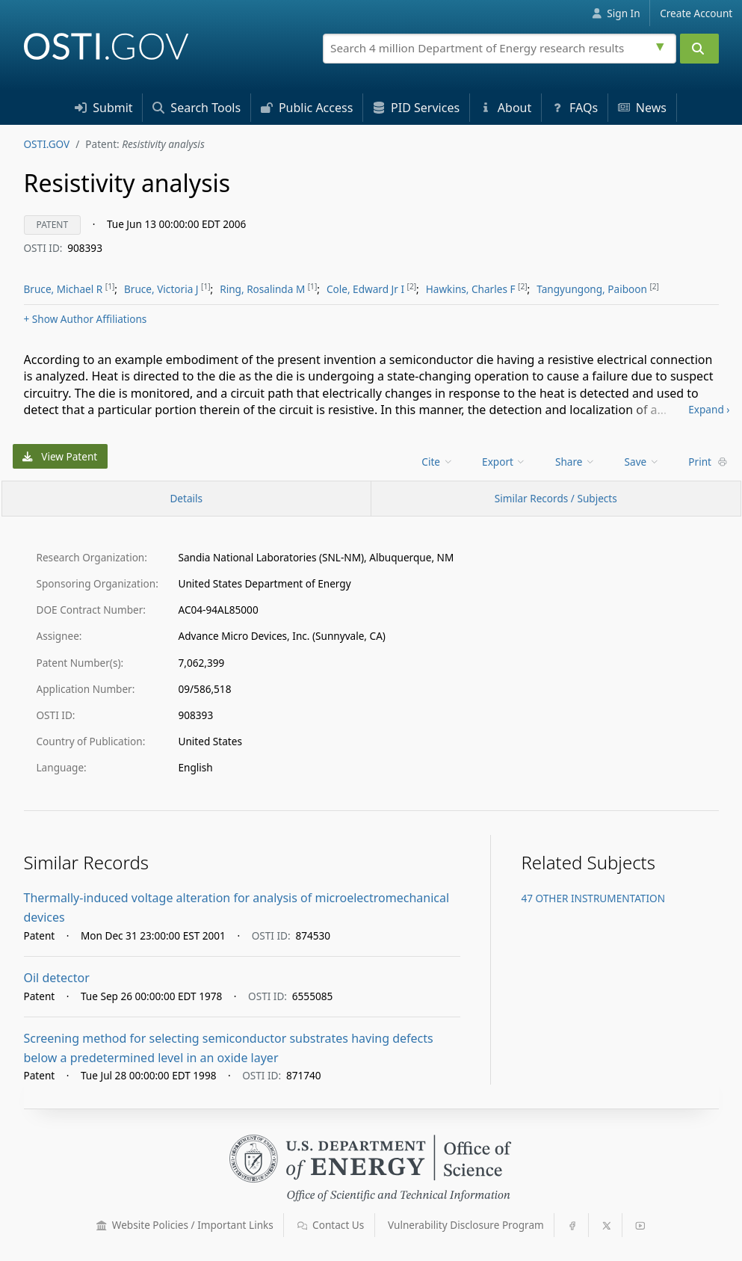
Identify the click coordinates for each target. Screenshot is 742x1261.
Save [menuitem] (642, 461)
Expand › (708, 409)
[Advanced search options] (662, 45)
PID (416, 107)
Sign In (616, 13)
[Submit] (699, 49)
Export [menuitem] (504, 461)
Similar (556, 498)
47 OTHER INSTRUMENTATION (593, 898)
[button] (101, 1226)
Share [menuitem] (575, 461)
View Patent (59, 456)
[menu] (438, 461)
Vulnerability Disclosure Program (466, 1225)
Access (307, 107)
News (642, 107)
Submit (104, 107)
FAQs (574, 107)
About (506, 107)
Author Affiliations (85, 319)
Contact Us (331, 1225)
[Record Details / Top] (186, 498)
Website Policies (184, 1225)
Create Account (696, 13)
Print (707, 461)
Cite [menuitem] (437, 461)
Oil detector (57, 977)
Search (196, 107)
